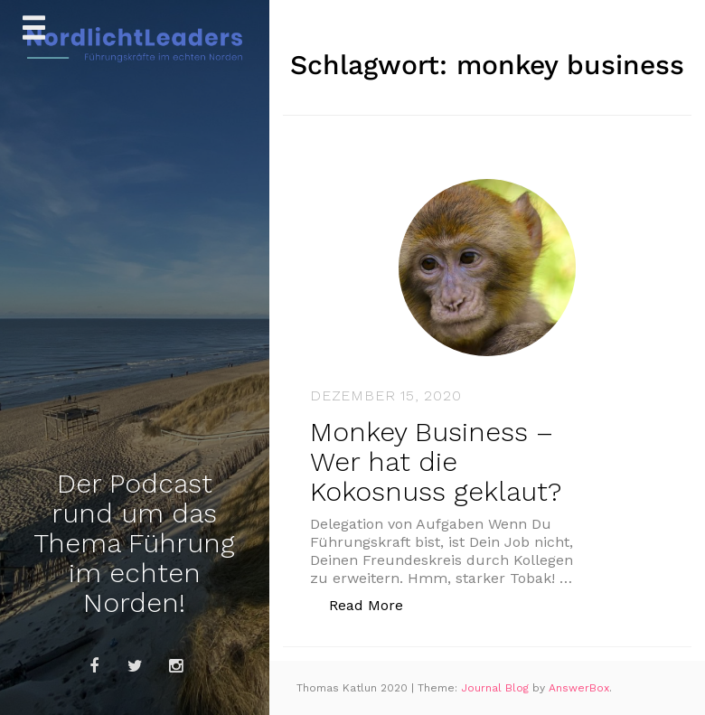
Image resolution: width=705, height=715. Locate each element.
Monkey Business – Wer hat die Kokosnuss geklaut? (435, 461)
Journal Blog (496, 688)
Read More (375, 604)
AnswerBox (579, 688)
